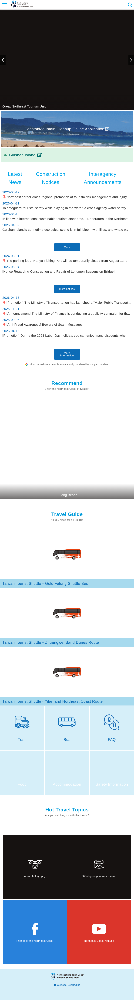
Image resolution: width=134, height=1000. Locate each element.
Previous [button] (3, 60)
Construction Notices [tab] (50, 178)
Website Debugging (68, 985)
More (67, 247)
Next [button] (131, 60)
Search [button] (130, 5)
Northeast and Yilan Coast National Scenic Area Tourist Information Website (22, 5)
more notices (67, 289)
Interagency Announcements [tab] (103, 178)
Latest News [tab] (15, 178)
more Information (67, 354)
